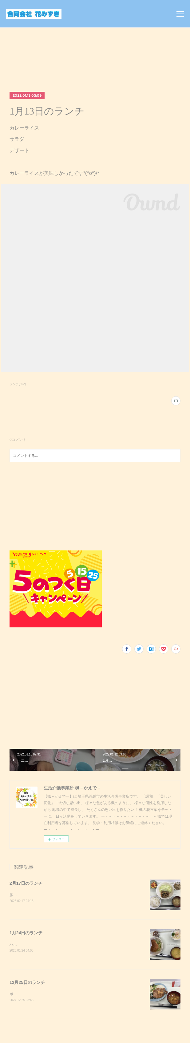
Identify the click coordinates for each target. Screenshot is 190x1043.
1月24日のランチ (26, 933)
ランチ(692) (18, 384)
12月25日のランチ (27, 983)
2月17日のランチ (26, 883)
